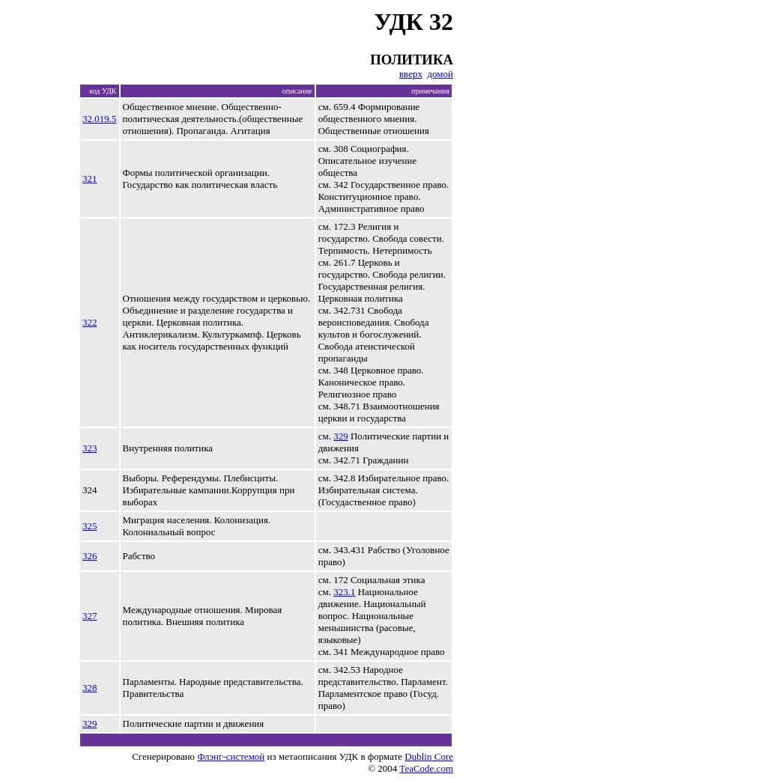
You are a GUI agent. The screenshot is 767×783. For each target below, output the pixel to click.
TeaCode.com (426, 768)
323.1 (344, 591)
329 (340, 436)
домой (440, 73)
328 (89, 687)
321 (89, 178)
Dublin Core (428, 756)
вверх (410, 73)
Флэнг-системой (230, 756)
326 (89, 555)
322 (89, 322)
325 (89, 525)
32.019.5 (99, 118)
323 (89, 448)
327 (89, 615)
